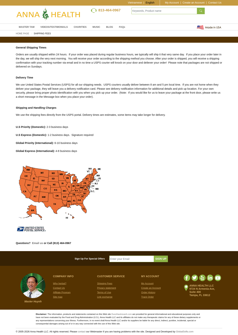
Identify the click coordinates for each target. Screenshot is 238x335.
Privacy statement (106, 288)
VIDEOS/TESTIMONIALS (54, 27)
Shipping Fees (104, 283)
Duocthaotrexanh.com (121, 314)
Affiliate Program (61, 292)
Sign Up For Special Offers (90, 258)
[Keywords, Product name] (164, 11)
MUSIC (96, 27)
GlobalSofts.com (184, 331)
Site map (57, 296)
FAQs (122, 27)
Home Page (22, 33)
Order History (148, 292)
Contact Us (214, 2)
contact (81, 331)
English (150, 2)
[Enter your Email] (131, 259)
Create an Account (194, 2)
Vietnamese (135, 2)
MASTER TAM (26, 27)
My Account (172, 2)
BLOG (109, 27)
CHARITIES (80, 27)
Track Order (147, 296)
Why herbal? (59, 283)
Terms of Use (104, 292)
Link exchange (104, 296)
